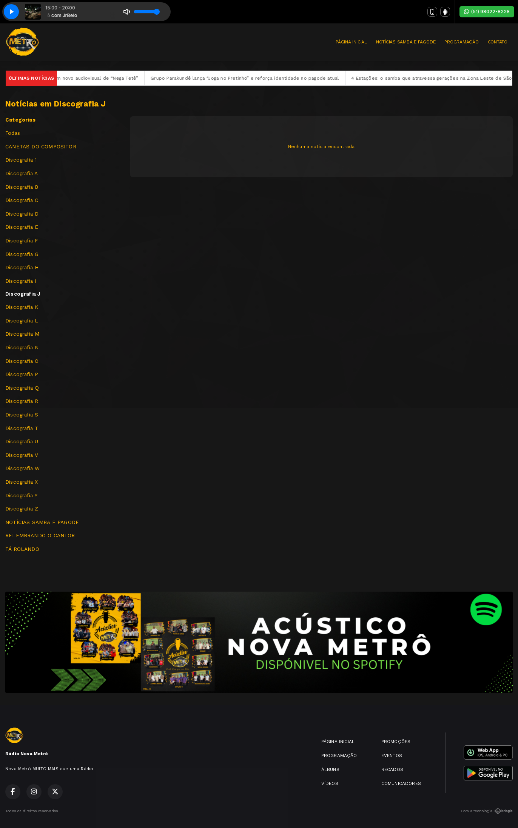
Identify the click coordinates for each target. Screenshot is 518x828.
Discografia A (21, 173)
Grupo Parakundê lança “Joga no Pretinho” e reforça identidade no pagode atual (259, 78)
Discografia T (21, 428)
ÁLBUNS (330, 769)
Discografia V (21, 455)
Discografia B (21, 187)
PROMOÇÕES (396, 741)
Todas (12, 133)
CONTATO (497, 42)
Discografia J (22, 294)
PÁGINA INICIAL (351, 42)
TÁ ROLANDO (22, 549)
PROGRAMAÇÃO (461, 42)
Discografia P (21, 374)
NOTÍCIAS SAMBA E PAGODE (405, 42)
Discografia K (21, 307)
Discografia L (21, 321)
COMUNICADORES (401, 783)
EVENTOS (391, 755)
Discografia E (21, 227)
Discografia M (22, 334)
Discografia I (20, 281)
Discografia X (21, 482)
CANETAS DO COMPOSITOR (40, 146)
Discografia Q (22, 388)
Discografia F (21, 240)
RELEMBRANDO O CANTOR (40, 535)
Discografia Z (21, 509)
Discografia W (22, 468)
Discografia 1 (21, 160)
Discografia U (21, 441)
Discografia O (22, 361)
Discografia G (22, 254)
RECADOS (392, 769)
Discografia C (21, 200)
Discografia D (22, 214)
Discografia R (21, 401)
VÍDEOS (329, 783)
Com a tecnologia (487, 811)
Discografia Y (21, 495)
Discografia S (21, 415)
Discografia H (22, 267)
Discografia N (22, 347)
